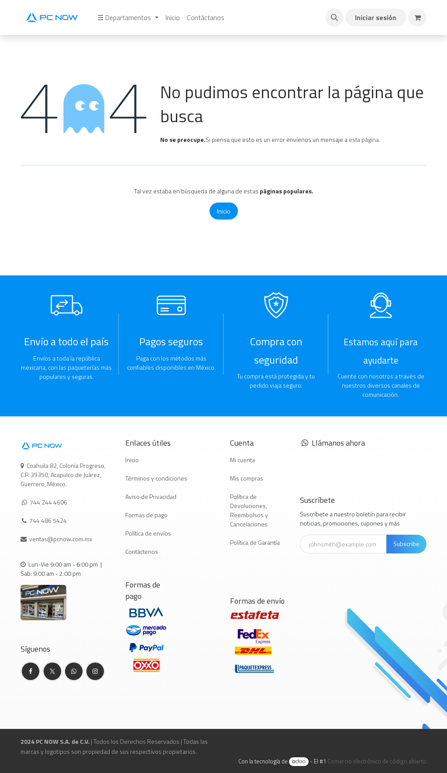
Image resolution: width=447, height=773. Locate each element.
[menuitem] (128, 17)
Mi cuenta (242, 459)
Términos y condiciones (156, 478)
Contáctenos (141, 551)
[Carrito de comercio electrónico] (417, 17)
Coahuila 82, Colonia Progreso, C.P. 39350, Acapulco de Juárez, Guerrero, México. (63, 474)
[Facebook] (30, 671)
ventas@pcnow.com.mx (61, 538)
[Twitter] (52, 671)
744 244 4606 (48, 502)
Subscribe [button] (406, 543)
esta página (364, 139)
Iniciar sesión (375, 17)
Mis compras (246, 478)
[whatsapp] (74, 671)
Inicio (223, 211)
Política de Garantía (255, 542)
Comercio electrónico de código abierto (376, 761)
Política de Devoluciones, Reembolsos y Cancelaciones (249, 510)
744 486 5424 (48, 520)
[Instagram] (95, 671)
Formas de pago (146, 514)
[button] (334, 17)
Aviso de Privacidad (150, 496)
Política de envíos (148, 533)
